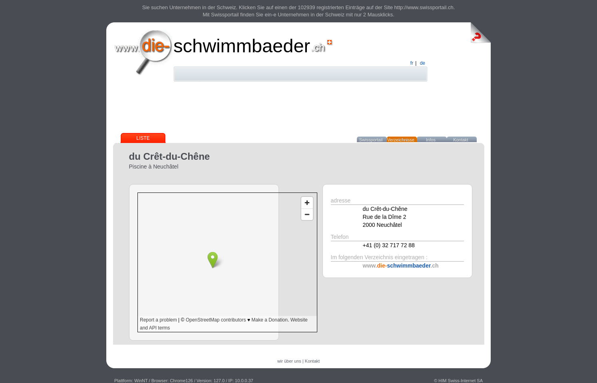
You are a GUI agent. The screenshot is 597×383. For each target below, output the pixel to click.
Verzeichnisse (400, 139)
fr (411, 63)
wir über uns (289, 361)
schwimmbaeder (241, 45)
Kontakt (460, 139)
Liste (142, 138)
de (422, 63)
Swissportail (371, 139)
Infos (431, 139)
